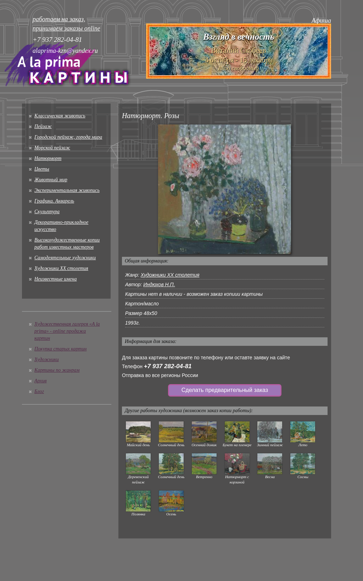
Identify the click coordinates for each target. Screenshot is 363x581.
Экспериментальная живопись (67, 190)
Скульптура (47, 211)
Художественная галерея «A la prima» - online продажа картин (67, 331)
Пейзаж (43, 126)
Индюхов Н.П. (159, 284)
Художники (46, 359)
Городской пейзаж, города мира (68, 137)
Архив (40, 380)
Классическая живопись (59, 115)
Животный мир (50, 179)
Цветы (41, 169)
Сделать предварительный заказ (225, 390)
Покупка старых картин (60, 349)
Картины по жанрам (56, 370)
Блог (39, 391)
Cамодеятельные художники (65, 257)
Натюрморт (47, 158)
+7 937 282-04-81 (168, 366)
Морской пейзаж (52, 147)
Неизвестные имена (55, 279)
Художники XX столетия (61, 268)
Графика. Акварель (54, 201)
